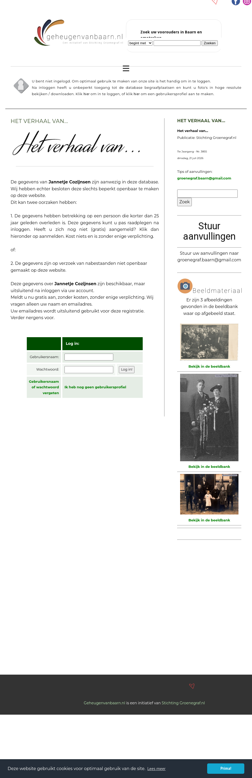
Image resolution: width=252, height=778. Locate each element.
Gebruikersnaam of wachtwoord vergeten (44, 387)
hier (87, 94)
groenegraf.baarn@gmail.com (204, 178)
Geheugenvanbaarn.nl (104, 703)
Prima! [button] (225, 768)
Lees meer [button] (156, 768)
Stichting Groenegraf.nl (183, 703)
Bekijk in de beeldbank (209, 366)
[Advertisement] (49, 616)
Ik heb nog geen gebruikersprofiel (95, 387)
